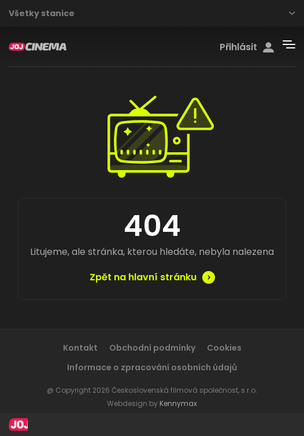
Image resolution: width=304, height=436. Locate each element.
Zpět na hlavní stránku (143, 277)
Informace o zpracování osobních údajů (152, 367)
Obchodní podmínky (152, 348)
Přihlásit (247, 47)
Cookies (224, 348)
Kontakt (80, 348)
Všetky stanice (152, 13)
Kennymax (178, 403)
